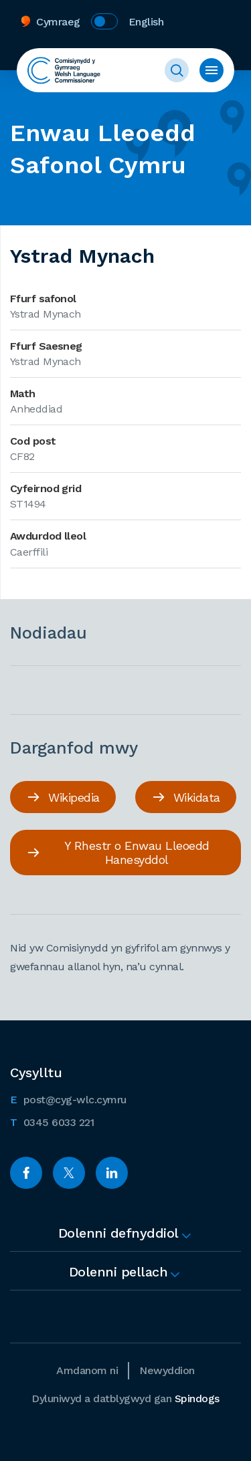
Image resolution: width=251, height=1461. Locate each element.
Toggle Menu (211, 70)
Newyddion (167, 1370)
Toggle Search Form (177, 70)
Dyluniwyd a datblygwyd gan (125, 1398)
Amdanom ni (87, 1370)
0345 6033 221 (52, 1121)
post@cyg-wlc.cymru (68, 1098)
